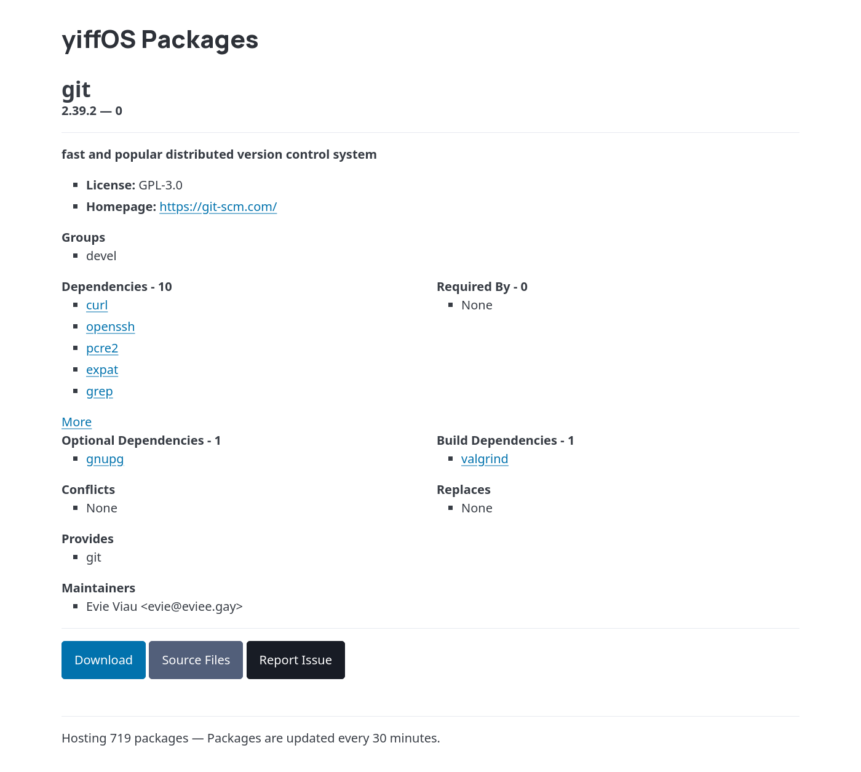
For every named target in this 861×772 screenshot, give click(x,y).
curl (97, 304)
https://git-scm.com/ (218, 206)
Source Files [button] (196, 659)
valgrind (485, 458)
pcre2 (102, 348)
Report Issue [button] (296, 659)
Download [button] (103, 659)
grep (99, 391)
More (77, 421)
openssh (110, 326)
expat (102, 369)
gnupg (105, 458)
